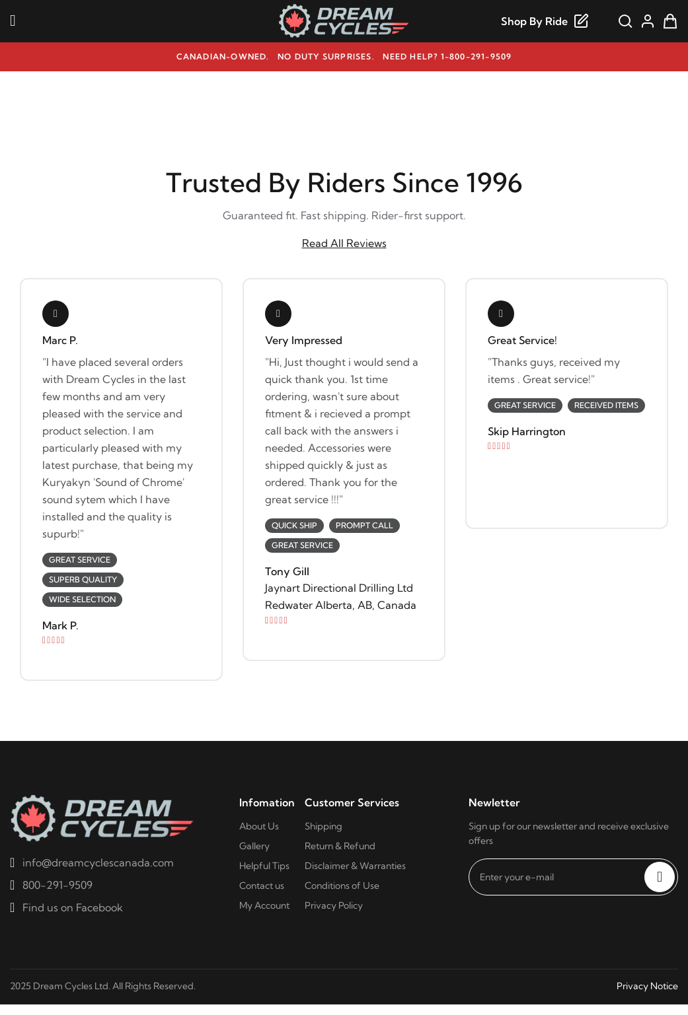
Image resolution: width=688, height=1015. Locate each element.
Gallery (254, 846)
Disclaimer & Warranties (355, 866)
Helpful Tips (264, 866)
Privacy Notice (647, 986)
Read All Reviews (344, 243)
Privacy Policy (334, 905)
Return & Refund (340, 846)
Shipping (323, 826)
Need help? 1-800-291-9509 (447, 56)
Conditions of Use (342, 886)
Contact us (261, 886)
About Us (259, 826)
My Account (264, 905)
